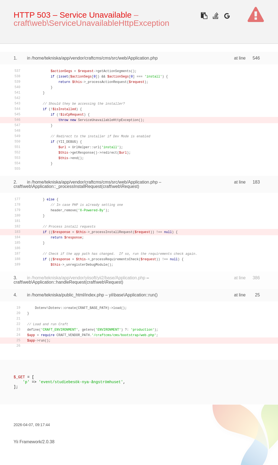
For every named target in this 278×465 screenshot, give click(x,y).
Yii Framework (27, 441)
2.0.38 (48, 441)
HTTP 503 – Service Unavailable (73, 14)
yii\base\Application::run (132, 295)
